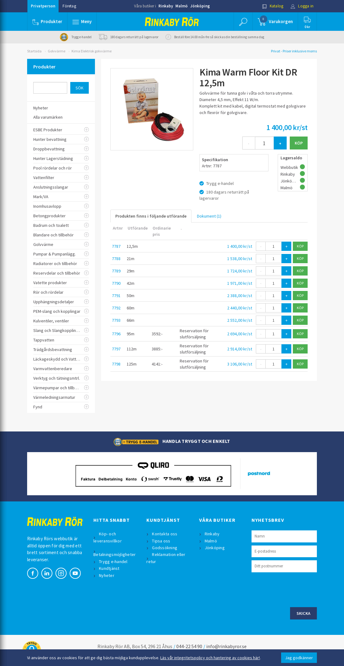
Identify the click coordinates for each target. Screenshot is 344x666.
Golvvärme (56, 51)
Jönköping (200, 6)
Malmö (181, 6)
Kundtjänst (109, 568)
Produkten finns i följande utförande (150, 216)
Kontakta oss (164, 534)
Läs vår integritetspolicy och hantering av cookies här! (210, 657)
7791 (116, 295)
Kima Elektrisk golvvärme (92, 51)
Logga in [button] (301, 6)
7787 (116, 246)
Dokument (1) (209, 216)
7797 (116, 349)
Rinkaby (165, 6)
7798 (116, 364)
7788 (116, 258)
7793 (116, 320)
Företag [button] (69, 6)
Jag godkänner (299, 657)
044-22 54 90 (189, 646)
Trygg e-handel (113, 561)
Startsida (34, 51)
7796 (116, 334)
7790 (116, 283)
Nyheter (106, 575)
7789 (116, 271)
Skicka (304, 613)
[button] (82, 21)
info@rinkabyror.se (226, 646)
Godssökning (164, 547)
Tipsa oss (161, 541)
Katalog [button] (273, 6)
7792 (116, 308)
